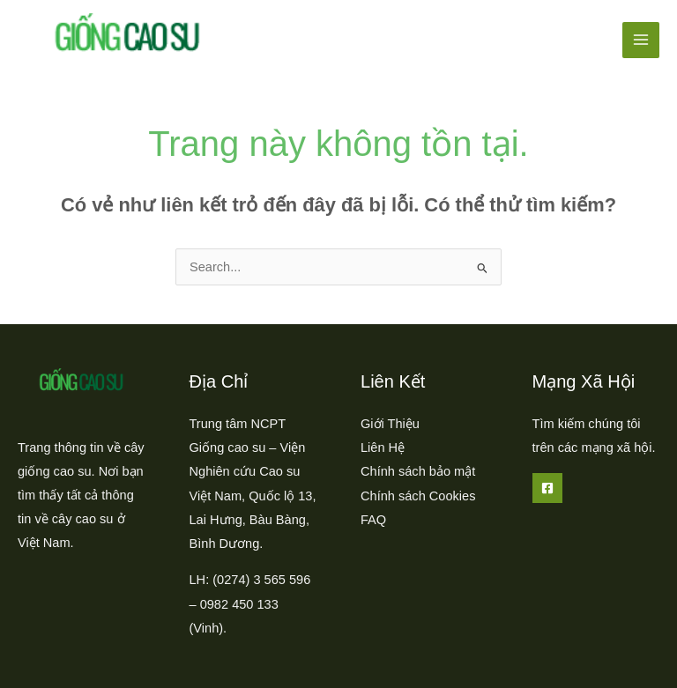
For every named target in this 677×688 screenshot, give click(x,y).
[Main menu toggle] (640, 40)
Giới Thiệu (390, 424)
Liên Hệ (383, 447)
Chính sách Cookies (418, 496)
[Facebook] (547, 488)
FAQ (373, 520)
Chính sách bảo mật (418, 471)
